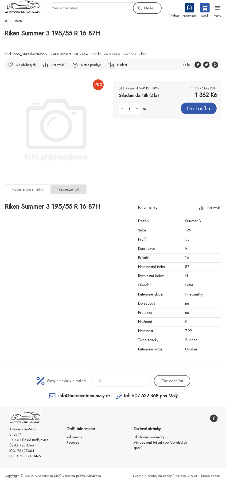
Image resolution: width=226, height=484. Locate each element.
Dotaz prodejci (91, 64)
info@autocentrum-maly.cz (84, 395)
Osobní (18, 21)
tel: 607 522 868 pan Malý (151, 395)
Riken (142, 54)
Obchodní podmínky (148, 437)
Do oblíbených (26, 64)
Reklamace (74, 437)
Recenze (72, 442)
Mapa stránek (211, 475)
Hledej (148, 8)
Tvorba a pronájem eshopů (153, 475)
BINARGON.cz (186, 475)
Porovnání (58, 64)
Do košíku (198, 108)
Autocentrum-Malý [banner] (25, 7)
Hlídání (122, 64)
